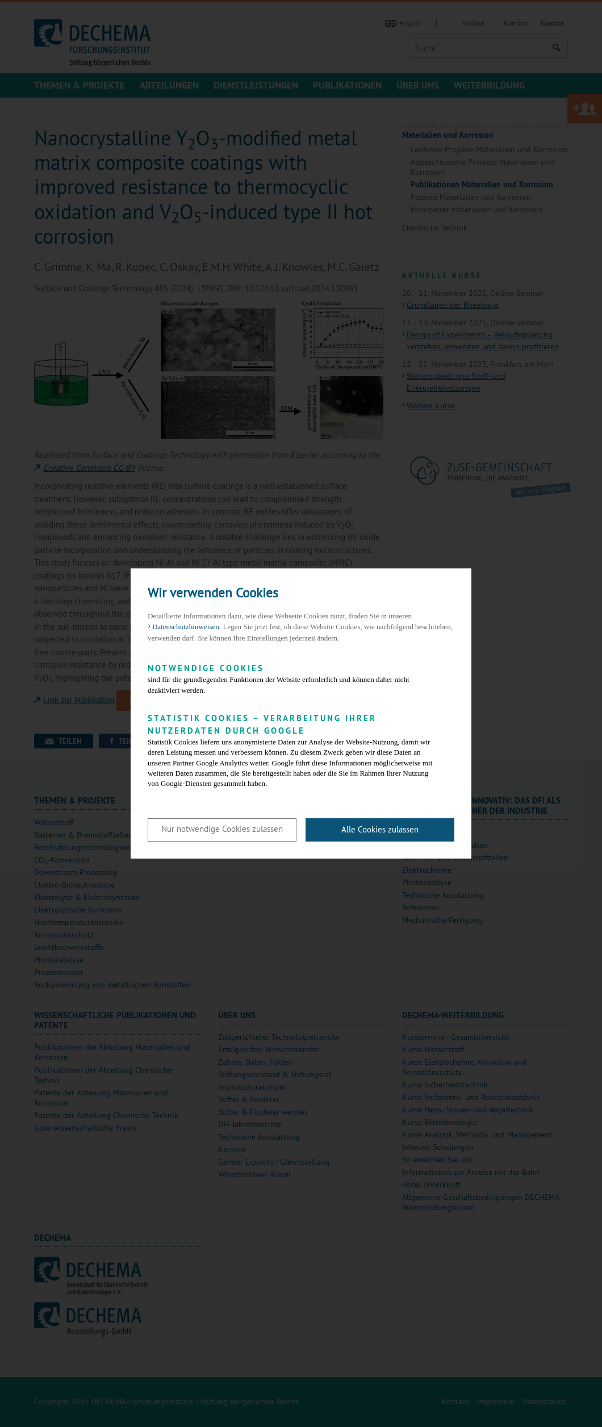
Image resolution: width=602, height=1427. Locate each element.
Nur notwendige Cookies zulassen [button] (222, 828)
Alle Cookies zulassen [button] (380, 829)
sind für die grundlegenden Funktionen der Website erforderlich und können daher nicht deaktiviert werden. (292, 678)
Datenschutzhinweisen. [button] (186, 626)
